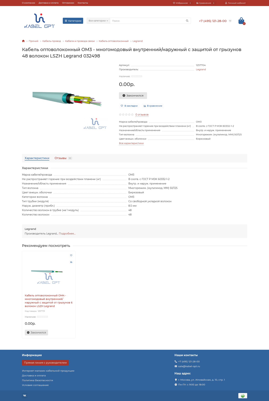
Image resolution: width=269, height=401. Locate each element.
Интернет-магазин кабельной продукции (48, 370)
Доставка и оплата (49, 3)
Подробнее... (67, 233)
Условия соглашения (35, 385)
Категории (73, 20)
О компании (28, 3)
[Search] (150, 21)
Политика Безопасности (37, 380)
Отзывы (63, 158)
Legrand (138, 41)
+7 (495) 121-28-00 (189, 361)
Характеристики (37, 158)
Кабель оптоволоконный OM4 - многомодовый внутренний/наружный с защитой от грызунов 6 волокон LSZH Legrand (49, 301)
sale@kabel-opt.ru (189, 366)
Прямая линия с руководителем (45, 362)
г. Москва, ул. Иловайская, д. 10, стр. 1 (201, 379)
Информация (32, 355)
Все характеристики (131, 143)
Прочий (33, 41)
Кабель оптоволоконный (114, 41)
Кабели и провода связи (80, 41)
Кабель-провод (51, 41)
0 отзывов (142, 114)
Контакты (83, 3)
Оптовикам (68, 3)
